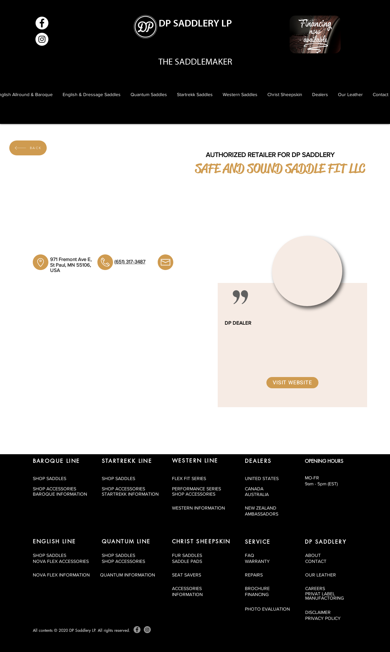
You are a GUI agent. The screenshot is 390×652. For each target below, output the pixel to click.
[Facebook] (41, 23)
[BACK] (28, 147)
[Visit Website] (292, 382)
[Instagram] (41, 39)
